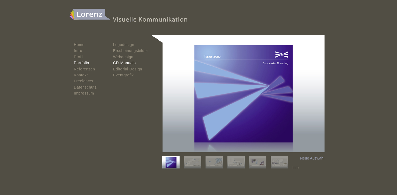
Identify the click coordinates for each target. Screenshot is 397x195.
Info (295, 167)
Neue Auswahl (312, 158)
